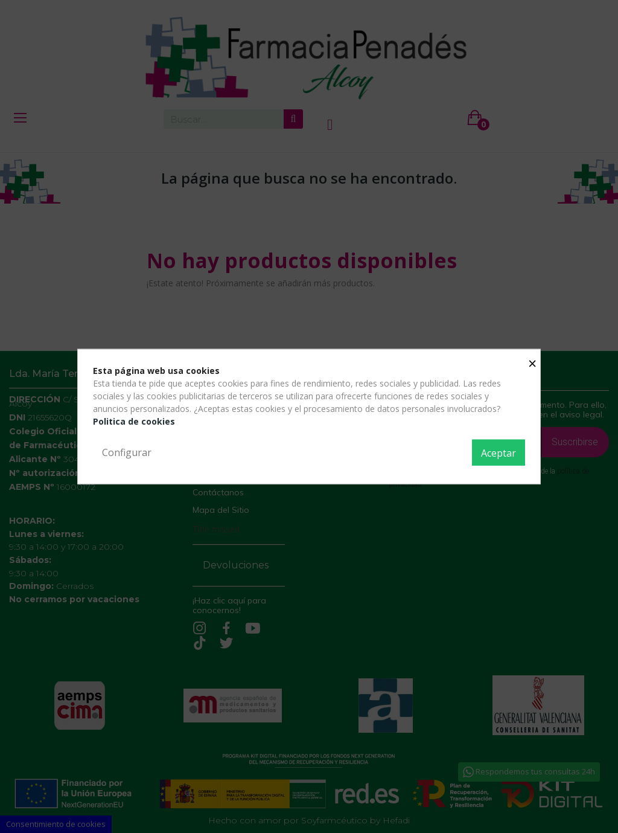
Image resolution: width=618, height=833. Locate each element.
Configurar (126, 451)
